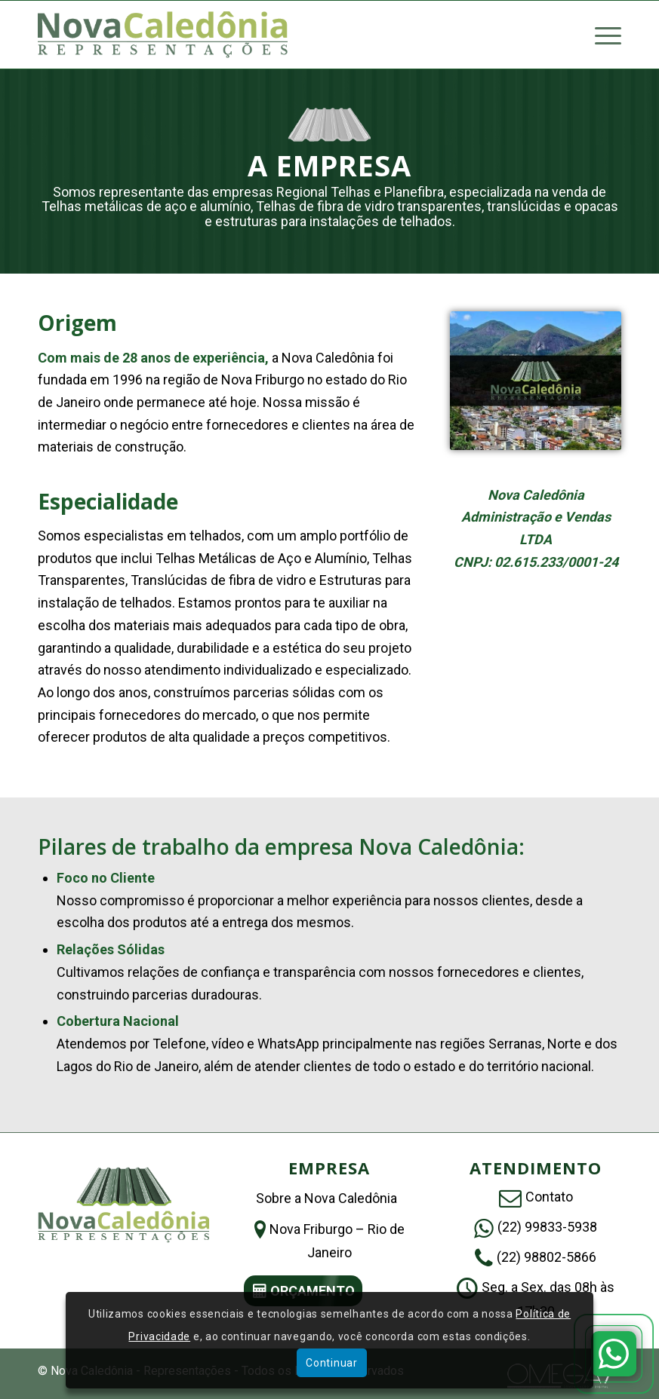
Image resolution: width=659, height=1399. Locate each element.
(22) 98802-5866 (546, 1257)
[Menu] (600, 35)
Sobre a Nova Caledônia (326, 1198)
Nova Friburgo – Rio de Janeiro (337, 1240)
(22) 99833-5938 (547, 1227)
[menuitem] (600, 35)
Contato (549, 1197)
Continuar (331, 1363)
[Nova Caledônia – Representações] (163, 35)
